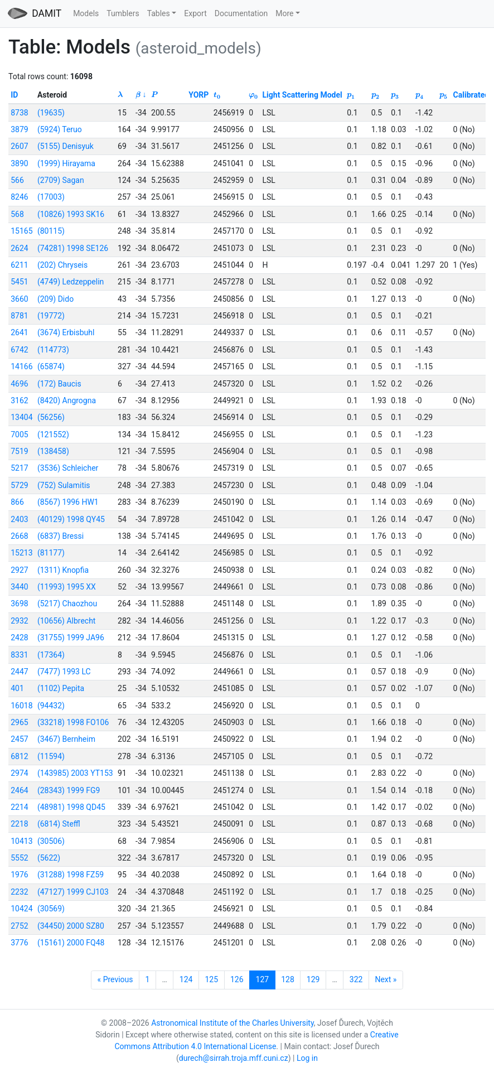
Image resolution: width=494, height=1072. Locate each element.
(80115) (51, 230)
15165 (21, 230)
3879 (19, 129)
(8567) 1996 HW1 (68, 502)
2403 (19, 519)
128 (287, 979)
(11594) (51, 756)
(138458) (53, 451)
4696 (19, 383)
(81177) (51, 552)
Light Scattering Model (302, 94)
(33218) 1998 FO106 (73, 722)
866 (17, 502)
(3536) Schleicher (67, 467)
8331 (19, 654)
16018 (21, 705)
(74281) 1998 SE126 (72, 248)
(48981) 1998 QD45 (71, 807)
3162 (19, 400)
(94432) (51, 705)
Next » (385, 979)
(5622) (48, 857)
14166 (21, 366)
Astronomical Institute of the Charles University (232, 1022)
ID (14, 94)
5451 (19, 281)
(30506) (51, 841)
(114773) (53, 349)
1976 (19, 874)
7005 (19, 434)
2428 (19, 637)
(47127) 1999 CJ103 (73, 891)
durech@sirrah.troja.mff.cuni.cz (233, 1058)
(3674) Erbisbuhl (66, 332)
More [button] (284, 13)
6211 (19, 264)
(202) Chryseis (62, 264)
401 (17, 688)
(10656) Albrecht (66, 620)
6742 (19, 349)
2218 (19, 823)
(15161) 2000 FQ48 (71, 942)
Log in (307, 1058)
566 (17, 180)
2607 (19, 146)
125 (211, 979)
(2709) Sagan (60, 180)
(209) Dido (55, 298)
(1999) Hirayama (66, 163)
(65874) (51, 366)
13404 (21, 417)
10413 (21, 841)
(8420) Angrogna (66, 400)
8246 (19, 196)
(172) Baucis (59, 383)
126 (237, 979)
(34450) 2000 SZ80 (70, 925)
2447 (19, 671)
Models (86, 13)
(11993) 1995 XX (66, 586)
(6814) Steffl (58, 823)
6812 (19, 756)
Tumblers (122, 13)
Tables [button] (158, 13)
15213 (21, 552)
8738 (19, 112)
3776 (19, 942)
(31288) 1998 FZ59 (70, 874)
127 (262, 979)
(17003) (51, 196)
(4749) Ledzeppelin (70, 281)
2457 (19, 739)
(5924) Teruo (59, 129)
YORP (198, 94)
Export (195, 13)
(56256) (51, 417)
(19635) (51, 112)
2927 (19, 570)
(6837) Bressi (60, 536)
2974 (19, 773)
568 (17, 214)
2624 (19, 248)
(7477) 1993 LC (64, 671)
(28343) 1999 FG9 (68, 790)
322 (356, 979)
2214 (19, 807)
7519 (19, 451)
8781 (19, 315)
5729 (19, 485)
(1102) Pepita (60, 688)
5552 (19, 857)
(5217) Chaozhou (67, 603)
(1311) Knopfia (63, 570)
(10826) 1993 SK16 (70, 214)
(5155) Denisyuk (65, 146)
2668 (19, 536)
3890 (19, 163)
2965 (19, 722)
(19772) (51, 315)
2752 (19, 925)
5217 (19, 467)
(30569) (51, 908)
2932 (19, 620)
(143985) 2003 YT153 (75, 773)
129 (313, 979)
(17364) (51, 654)
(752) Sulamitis (63, 485)
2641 (19, 332)
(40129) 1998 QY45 (71, 519)
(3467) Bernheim (66, 739)
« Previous (115, 979)
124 (186, 979)
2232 (19, 891)
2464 (19, 790)
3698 (19, 603)
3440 (19, 586)
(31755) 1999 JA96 (70, 637)
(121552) (53, 434)
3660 (19, 298)
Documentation (241, 13)
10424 (21, 908)
